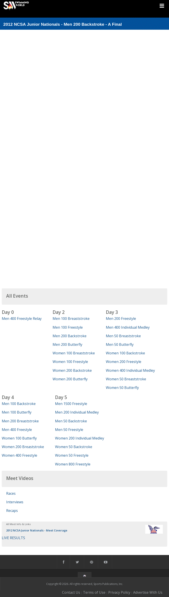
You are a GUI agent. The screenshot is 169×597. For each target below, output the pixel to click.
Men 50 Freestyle (69, 429)
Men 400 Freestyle (17, 429)
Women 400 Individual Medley (130, 370)
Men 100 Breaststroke (71, 318)
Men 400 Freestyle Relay (22, 318)
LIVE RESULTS (13, 537)
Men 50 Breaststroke (123, 335)
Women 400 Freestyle (19, 455)
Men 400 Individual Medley (128, 327)
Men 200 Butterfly (67, 344)
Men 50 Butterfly (120, 344)
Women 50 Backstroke (73, 446)
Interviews (14, 502)
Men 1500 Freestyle (71, 403)
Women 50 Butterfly (122, 387)
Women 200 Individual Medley (79, 438)
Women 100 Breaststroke (74, 353)
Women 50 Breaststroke (126, 379)
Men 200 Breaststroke (20, 421)
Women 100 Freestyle (70, 361)
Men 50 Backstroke (71, 421)
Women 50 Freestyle (71, 455)
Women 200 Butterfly (70, 379)
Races (11, 493)
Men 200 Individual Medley (77, 412)
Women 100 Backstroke (125, 353)
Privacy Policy (119, 592)
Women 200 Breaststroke (23, 446)
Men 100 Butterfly (16, 412)
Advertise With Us (147, 592)
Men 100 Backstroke (19, 403)
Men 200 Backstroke (69, 335)
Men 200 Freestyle (121, 318)
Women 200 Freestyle (123, 361)
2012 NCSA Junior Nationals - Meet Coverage (36, 530)
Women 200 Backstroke (72, 370)
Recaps (12, 510)
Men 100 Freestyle (68, 327)
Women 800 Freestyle (72, 464)
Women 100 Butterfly (19, 438)
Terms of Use (94, 592)
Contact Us (71, 592)
